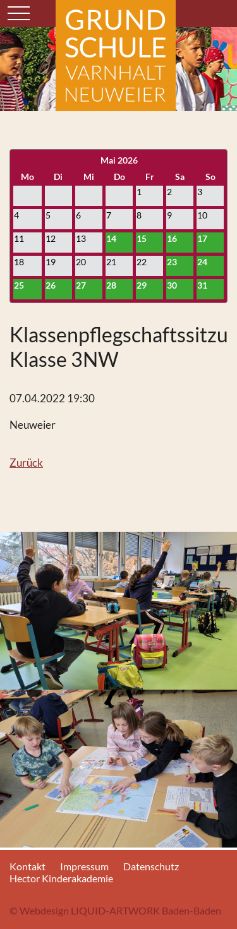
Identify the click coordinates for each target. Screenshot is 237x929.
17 (202, 238)
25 (19, 285)
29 (142, 285)
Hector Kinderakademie (61, 878)
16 (172, 238)
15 (142, 238)
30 (172, 285)
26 (51, 285)
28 (111, 285)
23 (172, 261)
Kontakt (27, 866)
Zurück (26, 462)
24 (202, 261)
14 (111, 238)
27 (81, 285)
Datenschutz (151, 866)
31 (202, 285)
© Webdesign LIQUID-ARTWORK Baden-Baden (115, 910)
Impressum (84, 866)
